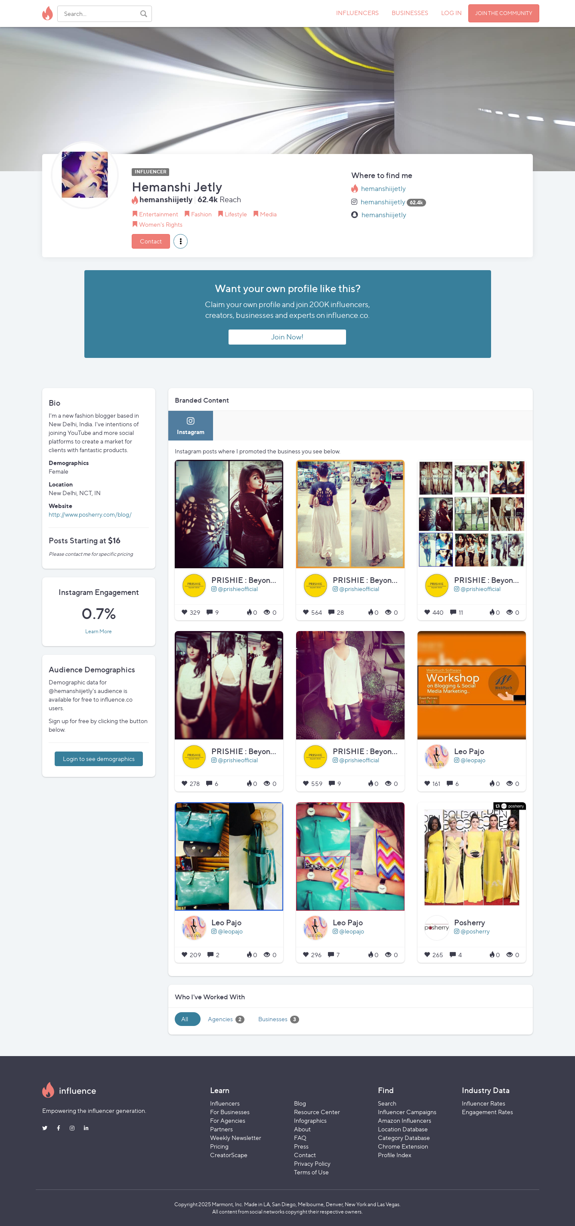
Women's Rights (160, 224)
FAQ (300, 1137)
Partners (221, 1129)
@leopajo (469, 760)
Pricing (219, 1146)
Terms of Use (311, 1172)
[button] (180, 241)
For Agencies (227, 1120)
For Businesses (230, 1111)
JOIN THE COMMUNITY (503, 13)
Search (387, 1103)
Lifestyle (236, 214)
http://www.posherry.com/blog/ (90, 514)
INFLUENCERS (357, 12)
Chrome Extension (403, 1146)
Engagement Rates (487, 1111)
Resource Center (317, 1111)
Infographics (310, 1120)
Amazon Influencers (404, 1120)
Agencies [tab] (226, 1019)
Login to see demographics (99, 758)
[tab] (190, 425)
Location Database (403, 1129)
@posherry (472, 931)
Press (301, 1146)
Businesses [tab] (278, 1019)
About (302, 1129)
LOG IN (451, 12)
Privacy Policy (312, 1163)
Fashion (201, 214)
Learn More (98, 631)
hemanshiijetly (383, 189)
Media (268, 214)
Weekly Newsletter (235, 1137)
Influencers (225, 1103)
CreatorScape (228, 1154)
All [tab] (184, 1019)
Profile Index (394, 1154)
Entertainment (158, 214)
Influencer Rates (483, 1103)
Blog (300, 1103)
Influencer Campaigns (407, 1111)
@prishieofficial (234, 588)
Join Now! (287, 337)
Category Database (404, 1137)
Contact (151, 241)
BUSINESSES (410, 12)
